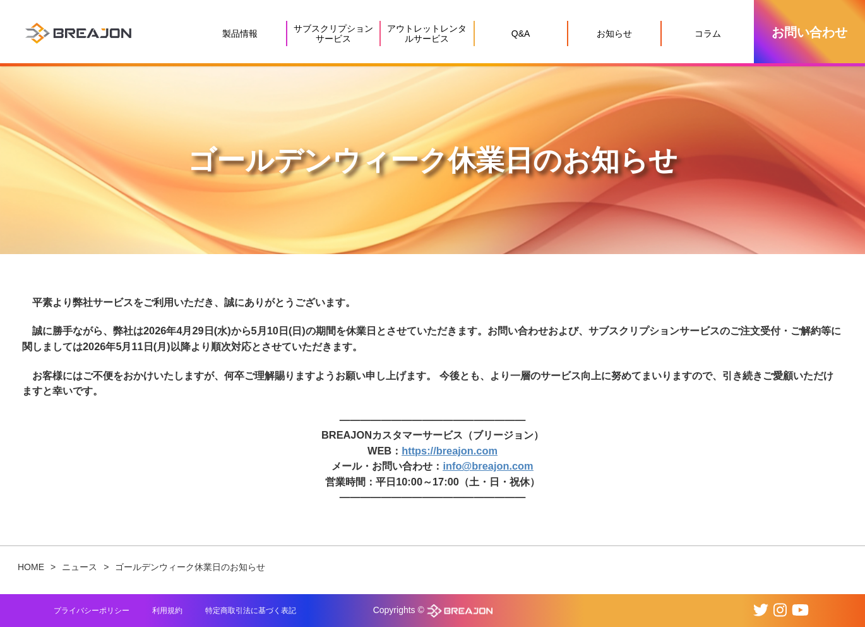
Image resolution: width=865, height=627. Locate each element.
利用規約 (167, 610)
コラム (708, 33)
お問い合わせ (809, 32)
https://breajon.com (450, 450)
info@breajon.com (488, 466)
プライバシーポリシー (91, 610)
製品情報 (240, 33)
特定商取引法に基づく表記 (250, 610)
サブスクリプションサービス (333, 33)
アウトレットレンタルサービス (427, 33)
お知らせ (614, 33)
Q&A (520, 33)
